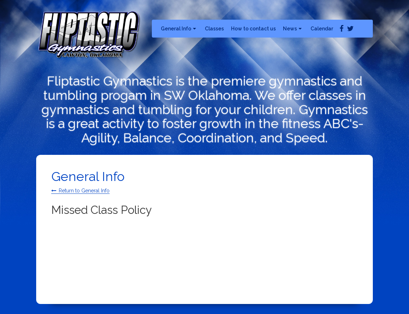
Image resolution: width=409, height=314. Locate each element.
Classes (214, 28)
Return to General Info (84, 190)
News (293, 28)
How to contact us (253, 28)
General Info (179, 28)
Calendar (322, 28)
